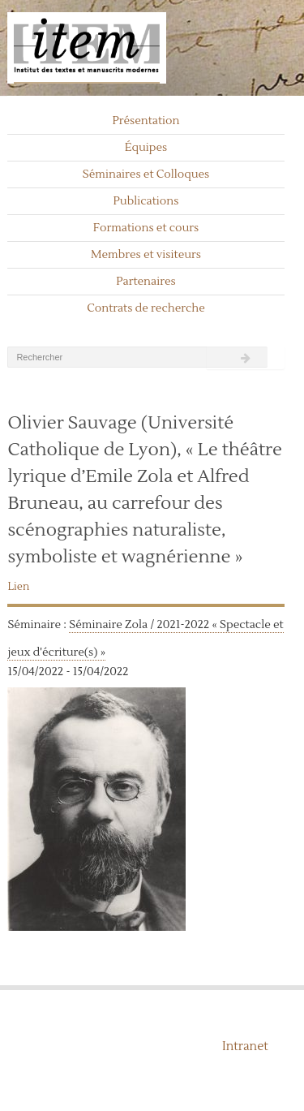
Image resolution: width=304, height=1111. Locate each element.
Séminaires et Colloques (146, 174)
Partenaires (146, 281)
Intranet (245, 1046)
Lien (18, 586)
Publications (146, 201)
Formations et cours (146, 228)
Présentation (145, 121)
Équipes (146, 147)
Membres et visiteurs (146, 255)
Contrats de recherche (146, 308)
